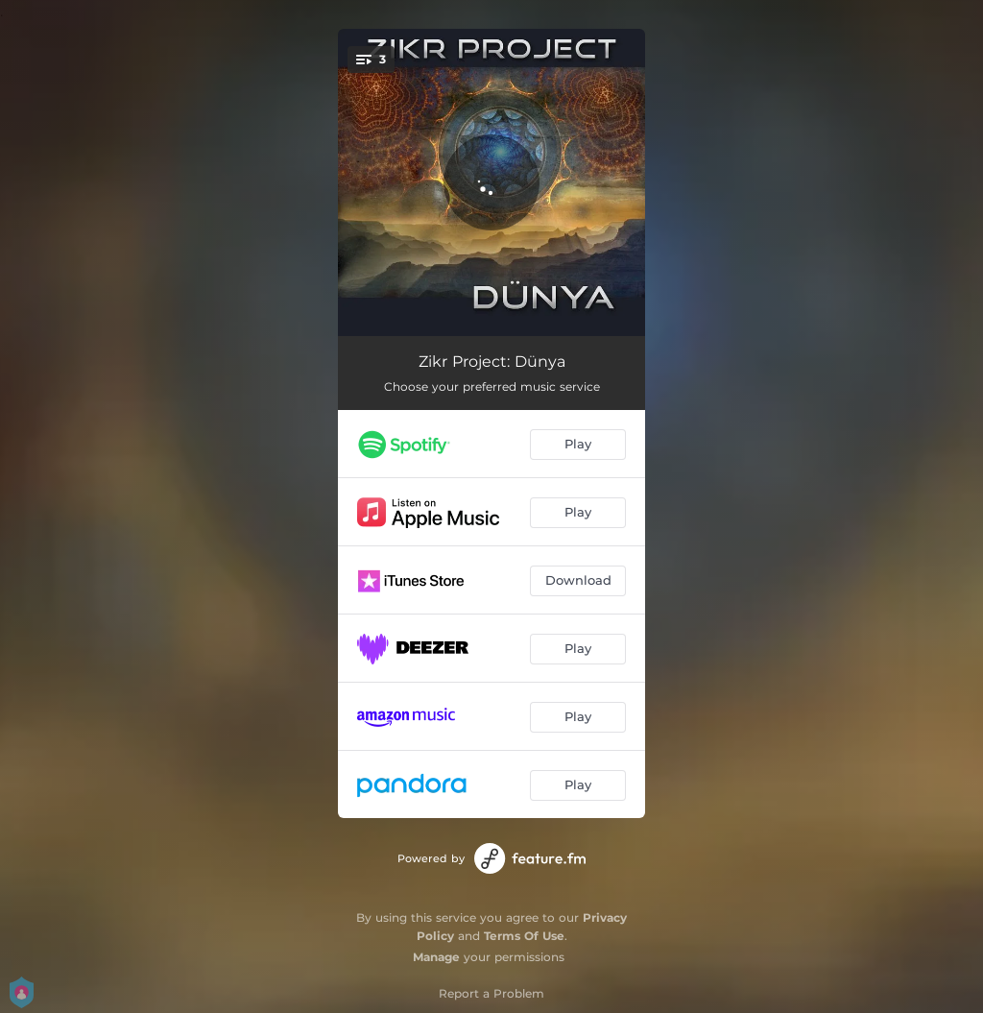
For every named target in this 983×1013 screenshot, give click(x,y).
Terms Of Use (524, 936)
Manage (436, 957)
